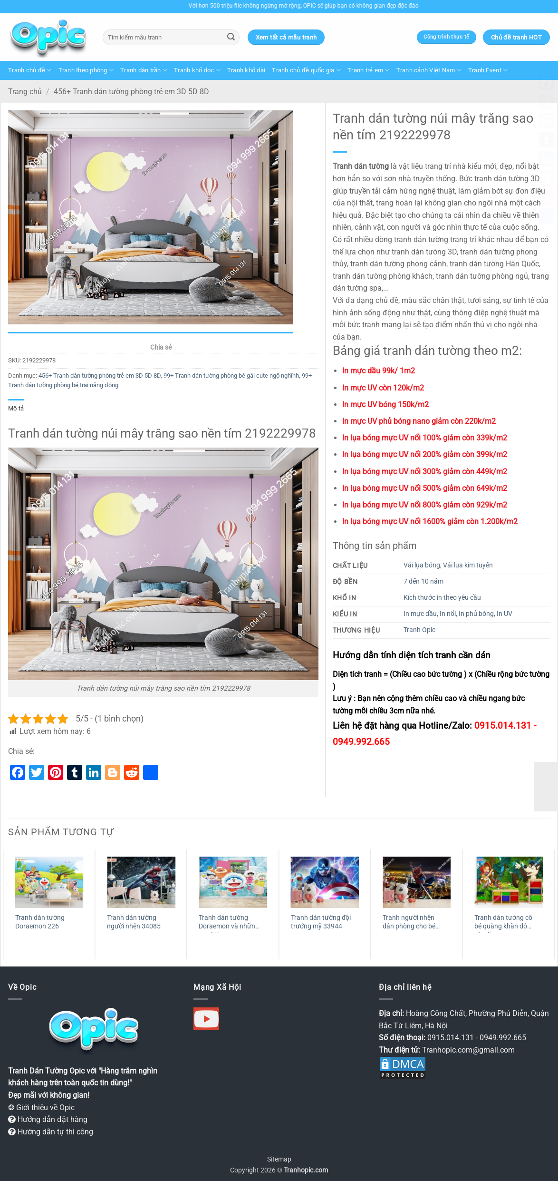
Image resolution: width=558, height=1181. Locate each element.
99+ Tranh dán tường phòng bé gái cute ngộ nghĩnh (231, 375)
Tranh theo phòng (86, 70)
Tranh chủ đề (30, 70)
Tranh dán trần (143, 70)
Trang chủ (25, 91)
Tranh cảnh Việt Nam (429, 70)
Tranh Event (488, 70)
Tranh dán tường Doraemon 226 (40, 922)
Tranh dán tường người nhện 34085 (134, 922)
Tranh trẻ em (368, 70)
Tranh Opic (419, 630)
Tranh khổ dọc (197, 70)
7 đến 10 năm (423, 581)
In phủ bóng (476, 614)
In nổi (448, 614)
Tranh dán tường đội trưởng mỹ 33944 (321, 922)
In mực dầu (420, 614)
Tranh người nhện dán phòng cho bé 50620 (409, 923)
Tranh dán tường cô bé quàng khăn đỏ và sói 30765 (503, 923)
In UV (504, 614)
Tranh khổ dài (246, 70)
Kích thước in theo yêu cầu (442, 598)
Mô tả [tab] (16, 408)
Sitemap (279, 1159)
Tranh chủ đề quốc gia (306, 70)
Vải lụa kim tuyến (468, 565)
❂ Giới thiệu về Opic (41, 1107)
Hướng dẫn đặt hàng (47, 1119)
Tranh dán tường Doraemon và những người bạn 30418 (229, 923)
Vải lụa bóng (422, 565)
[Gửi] (231, 37)
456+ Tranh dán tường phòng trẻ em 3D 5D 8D (131, 91)
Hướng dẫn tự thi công (50, 1131)
